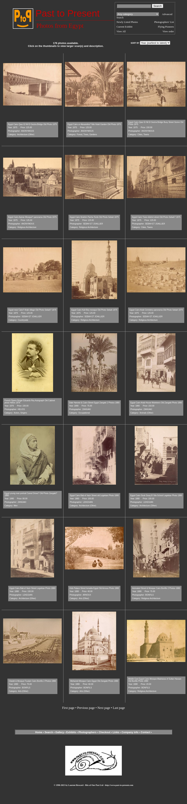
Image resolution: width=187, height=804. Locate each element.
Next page (103, 707)
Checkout (104, 732)
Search (49, 732)
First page (68, 707)
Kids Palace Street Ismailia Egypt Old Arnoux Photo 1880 (94, 588)
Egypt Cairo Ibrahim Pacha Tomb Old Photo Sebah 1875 (94, 217)
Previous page (86, 707)
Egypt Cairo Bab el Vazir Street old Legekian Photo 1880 (94, 495)
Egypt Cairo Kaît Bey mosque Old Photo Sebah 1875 (94, 310)
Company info (130, 732)
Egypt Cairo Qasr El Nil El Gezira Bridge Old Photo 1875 (32, 124)
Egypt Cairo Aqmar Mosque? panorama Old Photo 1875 (32, 217)
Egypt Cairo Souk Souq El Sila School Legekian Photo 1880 (156, 495)
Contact (145, 732)
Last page (119, 707)
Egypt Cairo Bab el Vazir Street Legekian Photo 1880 (32, 588)
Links (116, 732)
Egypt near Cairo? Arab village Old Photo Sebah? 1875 (32, 310)
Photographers (87, 732)
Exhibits (71, 732)
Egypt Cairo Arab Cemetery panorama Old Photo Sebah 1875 (156, 310)
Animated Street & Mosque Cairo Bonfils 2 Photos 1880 (156, 588)
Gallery (59, 732)
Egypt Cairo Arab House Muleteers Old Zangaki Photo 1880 (156, 403)
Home (38, 732)
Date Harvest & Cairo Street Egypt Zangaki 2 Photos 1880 (94, 403)
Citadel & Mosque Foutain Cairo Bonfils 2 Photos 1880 (32, 681)
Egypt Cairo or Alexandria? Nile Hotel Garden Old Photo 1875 (94, 124)
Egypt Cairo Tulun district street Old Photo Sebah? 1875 (156, 217)
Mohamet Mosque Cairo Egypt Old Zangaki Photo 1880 (94, 681)
